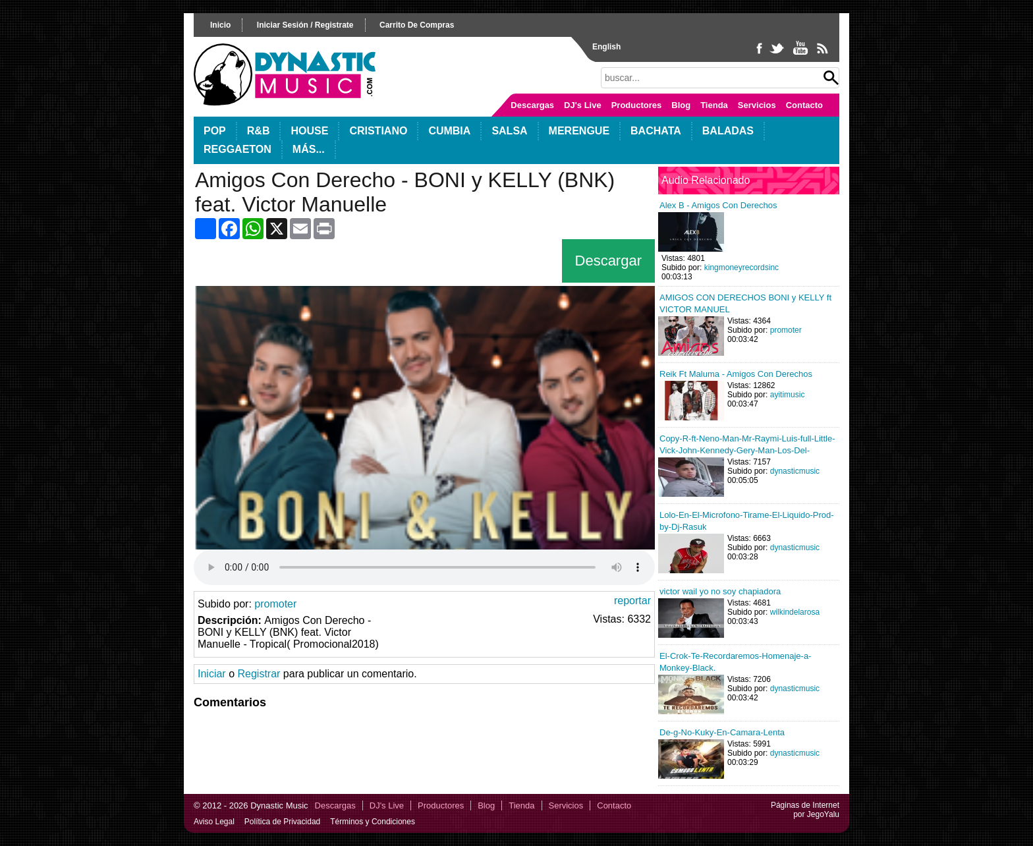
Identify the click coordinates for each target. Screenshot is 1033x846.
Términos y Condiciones (372, 821)
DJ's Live (582, 105)
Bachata (655, 130)
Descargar (608, 260)
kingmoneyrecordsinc (741, 267)
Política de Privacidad (282, 821)
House (309, 130)
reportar (632, 600)
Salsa (509, 130)
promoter (275, 603)
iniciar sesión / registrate (305, 25)
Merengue (579, 130)
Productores (636, 105)
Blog (680, 105)
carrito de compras (416, 25)
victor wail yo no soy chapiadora (720, 591)
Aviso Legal (214, 821)
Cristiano (378, 130)
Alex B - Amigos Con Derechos (718, 205)
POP (215, 130)
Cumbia (449, 130)
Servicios (757, 105)
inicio (220, 25)
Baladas (728, 130)
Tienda (714, 105)
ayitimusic (787, 394)
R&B (258, 130)
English (606, 46)
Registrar (258, 673)
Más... (309, 149)
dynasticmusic (795, 471)
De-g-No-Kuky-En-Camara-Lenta (722, 732)
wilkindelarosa (795, 612)
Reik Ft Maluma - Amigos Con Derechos (735, 374)
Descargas (532, 105)
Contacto (804, 105)
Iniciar (212, 673)
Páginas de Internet (805, 805)
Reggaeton (237, 149)
